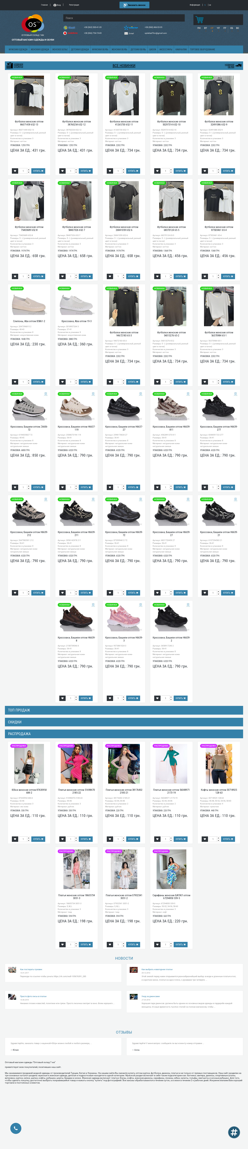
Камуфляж (181, 49)
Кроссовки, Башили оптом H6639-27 (171, 533)
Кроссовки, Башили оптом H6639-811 (171, 428)
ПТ (224, 28)
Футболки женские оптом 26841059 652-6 (124, 228)
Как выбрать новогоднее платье (157, 969)
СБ (231, 28)
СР (212, 28)
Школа (152, 49)
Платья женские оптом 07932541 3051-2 (124, 897)
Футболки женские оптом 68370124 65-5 (171, 228)
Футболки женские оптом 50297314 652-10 (171, 123)
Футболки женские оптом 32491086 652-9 (219, 123)
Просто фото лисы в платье (33, 996)
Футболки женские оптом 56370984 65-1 (219, 334)
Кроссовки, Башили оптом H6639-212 (29, 533)
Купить (38, 171)
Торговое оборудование (202, 49)
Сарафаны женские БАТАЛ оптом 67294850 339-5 (171, 897)
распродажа (19, 734)
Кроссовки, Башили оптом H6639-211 (76, 533)
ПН (199, 28)
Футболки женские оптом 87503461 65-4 (219, 228)
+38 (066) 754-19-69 (93, 33)
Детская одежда (80, 49)
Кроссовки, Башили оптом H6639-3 (124, 639)
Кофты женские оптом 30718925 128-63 (219, 791)
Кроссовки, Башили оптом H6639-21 (219, 533)
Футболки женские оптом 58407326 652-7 (76, 228)
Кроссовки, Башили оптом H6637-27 (124, 428)
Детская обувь (138, 49)
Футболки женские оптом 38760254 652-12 (76, 123)
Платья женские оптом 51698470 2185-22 (76, 791)
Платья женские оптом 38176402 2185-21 (124, 791)
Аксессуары (165, 49)
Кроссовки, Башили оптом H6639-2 (171, 639)
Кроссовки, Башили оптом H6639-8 (76, 639)
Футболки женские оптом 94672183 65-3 (124, 334)
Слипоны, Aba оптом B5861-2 (29, 321)
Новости (124, 958)
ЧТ (218, 28)
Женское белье (60, 49)
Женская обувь (119, 49)
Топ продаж (19, 710)
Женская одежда (40, 49)
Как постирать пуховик (31, 969)
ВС (237, 28)
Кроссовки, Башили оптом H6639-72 (124, 533)
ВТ (205, 28)
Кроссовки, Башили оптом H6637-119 (76, 428)
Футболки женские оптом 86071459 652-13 (29, 123)
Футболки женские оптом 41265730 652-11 (124, 123)
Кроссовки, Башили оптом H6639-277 (219, 428)
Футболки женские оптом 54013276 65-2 (171, 334)
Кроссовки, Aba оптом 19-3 (77, 321)
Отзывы (124, 1032)
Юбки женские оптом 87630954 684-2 (29, 791)
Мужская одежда (18, 49)
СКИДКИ (15, 722)
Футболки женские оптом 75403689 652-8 (29, 228)
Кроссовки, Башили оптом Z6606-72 (29, 428)
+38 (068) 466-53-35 (154, 27)
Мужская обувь (100, 49)
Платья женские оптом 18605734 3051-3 (76, 897)
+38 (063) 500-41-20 (93, 27)
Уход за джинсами (151, 996)
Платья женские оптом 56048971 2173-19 (171, 791)
